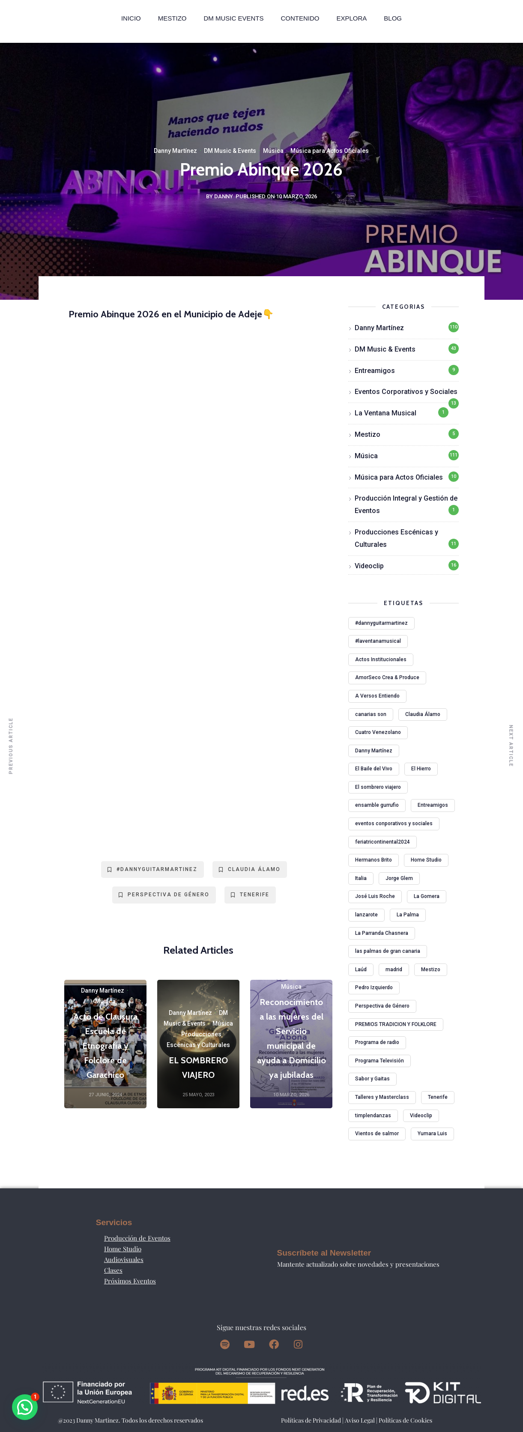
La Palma (408, 915)
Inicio (131, 18)
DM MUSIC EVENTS (233, 18)
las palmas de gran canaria (387, 951)
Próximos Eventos (130, 1281)
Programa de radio (377, 1042)
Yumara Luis (432, 1134)
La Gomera (426, 896)
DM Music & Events (230, 150)
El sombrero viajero (378, 787)
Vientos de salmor (377, 1134)
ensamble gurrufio (377, 805)
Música (273, 150)
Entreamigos (375, 371)
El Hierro (421, 769)
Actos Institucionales (380, 659)
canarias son (370, 714)
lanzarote (366, 915)
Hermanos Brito (373, 860)
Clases (113, 1270)
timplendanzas (373, 1116)
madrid (394, 970)
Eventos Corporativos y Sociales (406, 392)
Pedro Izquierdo (374, 987)
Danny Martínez (175, 150)
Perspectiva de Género (164, 895)
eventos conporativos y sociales (394, 823)
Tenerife (250, 895)
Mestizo (172, 18)
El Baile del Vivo (373, 769)
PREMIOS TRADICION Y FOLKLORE (395, 1024)
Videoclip (369, 566)
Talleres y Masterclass (382, 1097)
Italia (361, 878)
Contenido (300, 18)
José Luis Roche (375, 896)
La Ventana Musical (385, 413)
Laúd (361, 970)
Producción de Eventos (137, 1238)
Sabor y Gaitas (372, 1079)
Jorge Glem (399, 878)
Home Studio (426, 860)
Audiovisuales (123, 1259)
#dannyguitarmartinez (152, 869)
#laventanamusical (378, 641)
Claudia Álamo (250, 869)
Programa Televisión (379, 1061)
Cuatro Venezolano (378, 732)
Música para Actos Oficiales (329, 150)
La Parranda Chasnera (381, 933)
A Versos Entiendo (377, 696)
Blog (393, 18)
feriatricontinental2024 (382, 842)
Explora (351, 18)
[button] (25, 1407)
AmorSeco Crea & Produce (387, 677)
